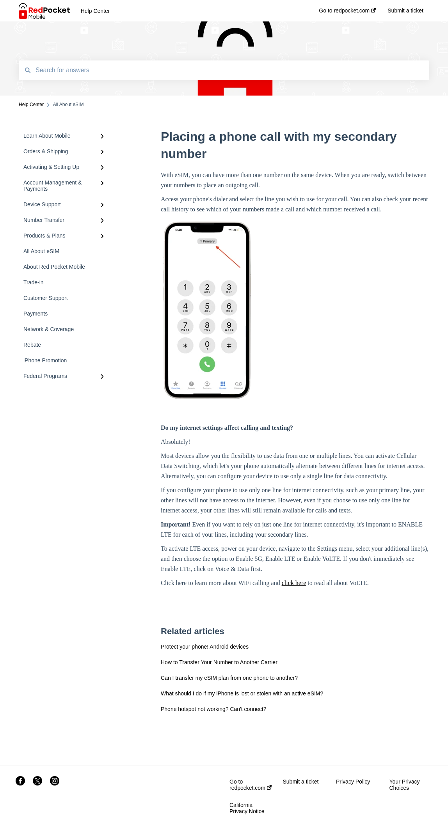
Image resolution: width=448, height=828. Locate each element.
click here (294, 583)
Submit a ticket (301, 781)
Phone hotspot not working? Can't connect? (213, 709)
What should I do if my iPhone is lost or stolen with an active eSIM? (242, 693)
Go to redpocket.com (250, 784)
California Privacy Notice (246, 808)
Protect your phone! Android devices (205, 647)
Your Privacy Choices (404, 784)
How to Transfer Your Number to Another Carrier (219, 662)
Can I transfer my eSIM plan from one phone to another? (229, 678)
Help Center (95, 11)
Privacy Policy (353, 781)
